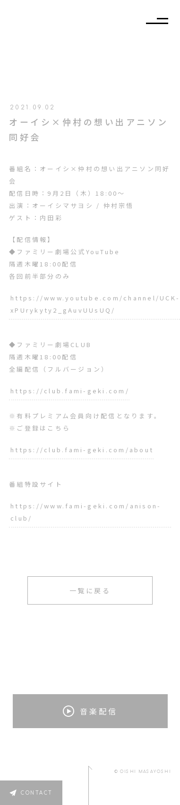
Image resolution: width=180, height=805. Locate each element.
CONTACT (37, 793)
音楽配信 (90, 711)
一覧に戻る (90, 590)
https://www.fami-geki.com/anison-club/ (85, 512)
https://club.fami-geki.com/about (82, 449)
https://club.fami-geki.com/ (69, 390)
